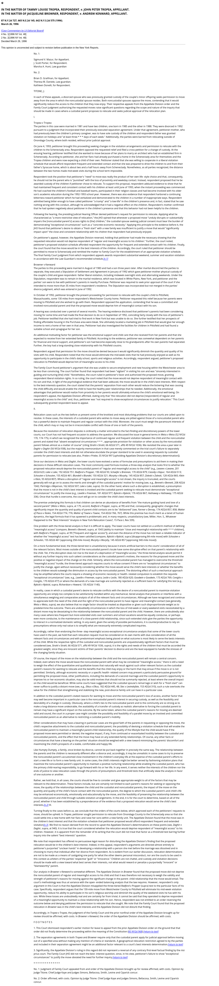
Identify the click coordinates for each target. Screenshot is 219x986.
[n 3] (46, 824)
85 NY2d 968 (135, 931)
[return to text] (150, 931)
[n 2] (46, 805)
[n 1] (105, 258)
